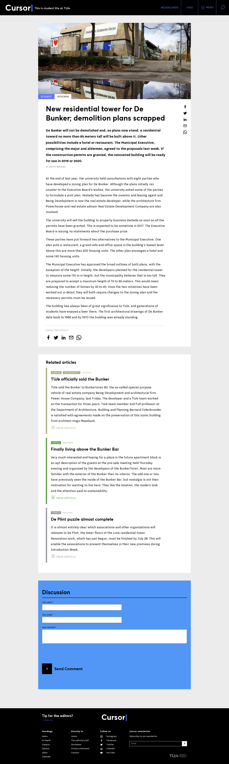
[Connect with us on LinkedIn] (107, 748)
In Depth (46, 740)
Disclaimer (76, 744)
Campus (46, 744)
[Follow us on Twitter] (107, 744)
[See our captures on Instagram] (108, 736)
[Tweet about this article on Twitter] (185, 113)
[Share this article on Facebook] (185, 106)
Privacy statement (80, 748)
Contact (75, 752)
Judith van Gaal (57, 167)
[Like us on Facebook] (108, 740)
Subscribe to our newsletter (143, 736)
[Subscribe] (184, 743)
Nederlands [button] (169, 7)
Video (45, 752)
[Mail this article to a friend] (185, 125)
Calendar (46, 756)
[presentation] (66, 652)
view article (66, 428)
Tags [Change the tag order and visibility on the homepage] (189, 7)
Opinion (45, 748)
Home (74, 736)
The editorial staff (80, 740)
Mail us (48, 720)
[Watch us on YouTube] (107, 752)
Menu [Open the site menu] (207, 7)
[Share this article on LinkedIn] (185, 119)
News (45, 736)
